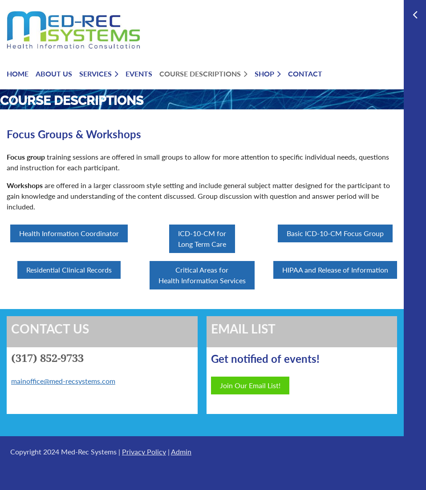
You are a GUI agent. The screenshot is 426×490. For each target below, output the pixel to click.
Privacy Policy (144, 451)
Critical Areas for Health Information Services (202, 275)
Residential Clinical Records (69, 269)
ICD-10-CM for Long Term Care (202, 238)
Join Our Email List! (250, 385)
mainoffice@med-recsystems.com (63, 381)
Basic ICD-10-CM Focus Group (335, 233)
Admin (181, 451)
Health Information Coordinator (69, 233)
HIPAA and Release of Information (335, 269)
